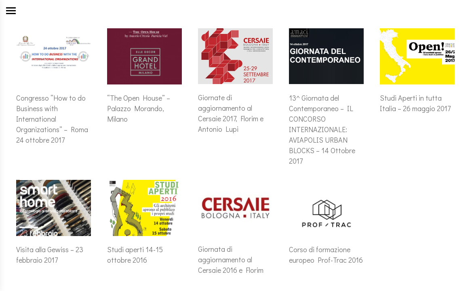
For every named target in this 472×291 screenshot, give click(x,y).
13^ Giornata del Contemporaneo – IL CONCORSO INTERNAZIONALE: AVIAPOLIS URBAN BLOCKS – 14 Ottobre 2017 (322, 129)
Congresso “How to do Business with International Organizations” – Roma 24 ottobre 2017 (52, 119)
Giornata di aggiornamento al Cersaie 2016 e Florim (230, 259)
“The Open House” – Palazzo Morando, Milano (138, 108)
